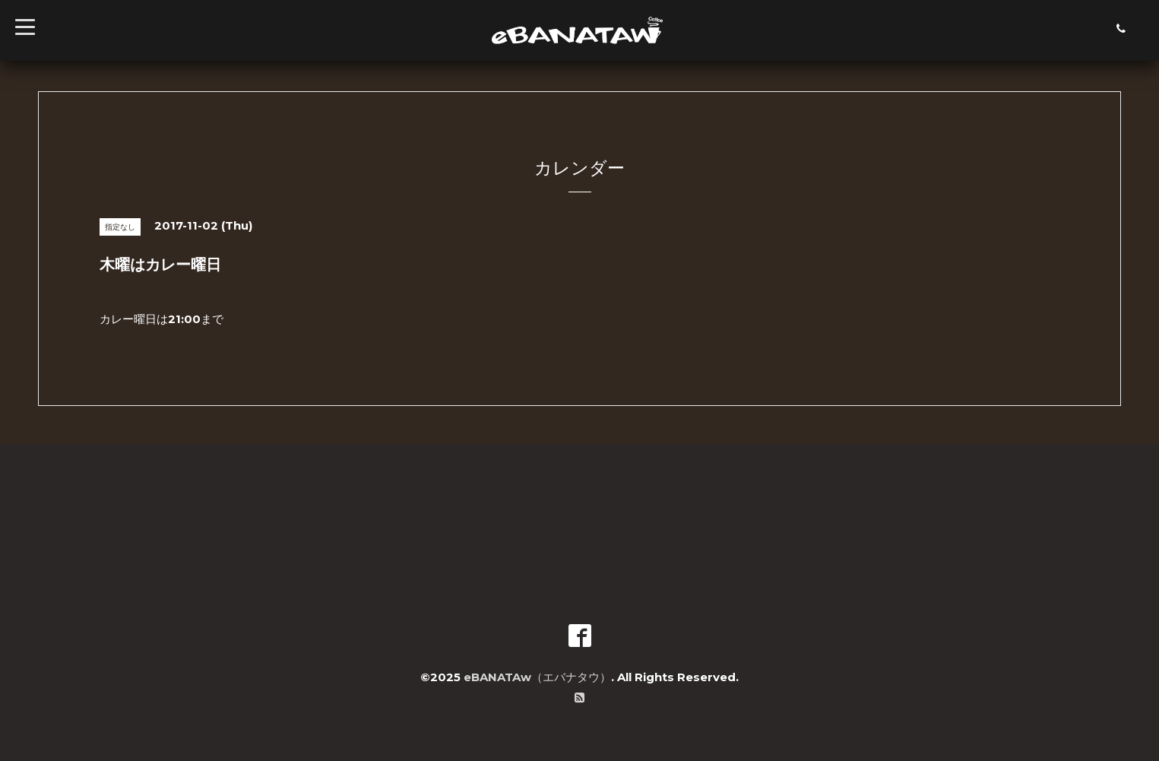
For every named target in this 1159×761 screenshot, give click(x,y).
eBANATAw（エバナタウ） (537, 677)
